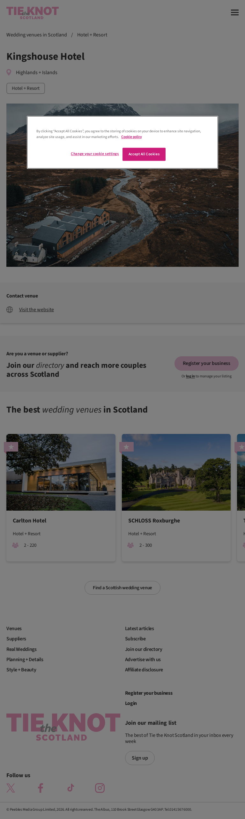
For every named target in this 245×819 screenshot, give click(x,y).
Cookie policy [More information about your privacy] (131, 137)
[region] (122, 142)
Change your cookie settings (95, 154)
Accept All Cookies (144, 154)
